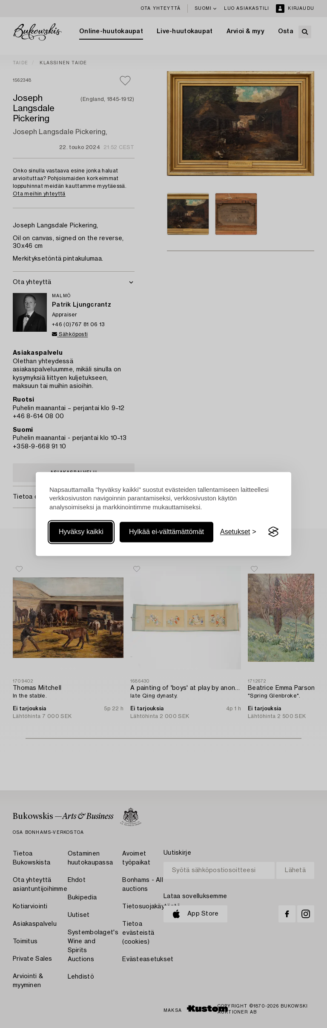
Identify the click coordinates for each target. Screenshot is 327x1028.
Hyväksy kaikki (81, 531)
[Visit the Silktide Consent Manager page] (273, 532)
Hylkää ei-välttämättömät (166, 531)
